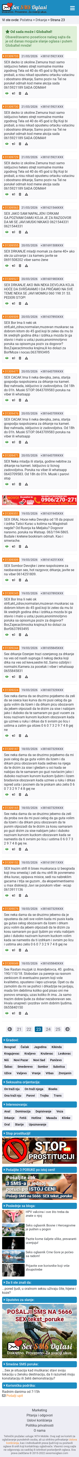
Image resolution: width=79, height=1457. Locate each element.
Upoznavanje (37, 1124)
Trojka (44, 1095)
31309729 (11, 157)
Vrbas (50, 1073)
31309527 (11, 279)
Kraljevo (30, 1053)
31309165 (11, 807)
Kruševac (47, 1053)
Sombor (43, 1066)
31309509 (11, 316)
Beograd (10, 1047)
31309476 (11, 413)
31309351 (11, 513)
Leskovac (64, 1053)
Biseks (52, 1089)
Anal (7, 1111)
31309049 (11, 963)
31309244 (11, 648)
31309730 (11, 106)
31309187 (11, 749)
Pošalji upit (14, 1396)
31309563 (11, 207)
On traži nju (12, 1089)
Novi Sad (39, 1060)
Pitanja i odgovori (40, 1415)
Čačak (25, 1047)
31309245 (11, 593)
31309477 (11, 371)
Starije (19, 1124)
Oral (7, 1124)
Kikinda (57, 1047)
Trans (58, 1095)
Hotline (36, 1118)
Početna (26, 20)
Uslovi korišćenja (39, 1420)
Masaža (51, 1118)
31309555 (11, 245)
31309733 (11, 56)
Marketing (39, 1410)
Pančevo (56, 1060)
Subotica (59, 1066)
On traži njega (34, 1089)
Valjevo (22, 1073)
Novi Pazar (21, 1060)
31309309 (11, 559)
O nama (40, 1430)
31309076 (11, 908)
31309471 (11, 455)
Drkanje (41, 20)
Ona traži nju (12, 1095)
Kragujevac (11, 1053)
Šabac (8, 1066)
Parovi (30, 1095)
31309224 (11, 690)
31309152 (11, 862)
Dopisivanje (43, 1111)
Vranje (36, 1073)
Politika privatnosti (40, 1425)
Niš (6, 1060)
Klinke (66, 1118)
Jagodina (40, 1047)
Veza (59, 1111)
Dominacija (23, 1111)
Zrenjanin (65, 1073)
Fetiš (23, 1118)
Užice (8, 1073)
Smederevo (25, 1066)
